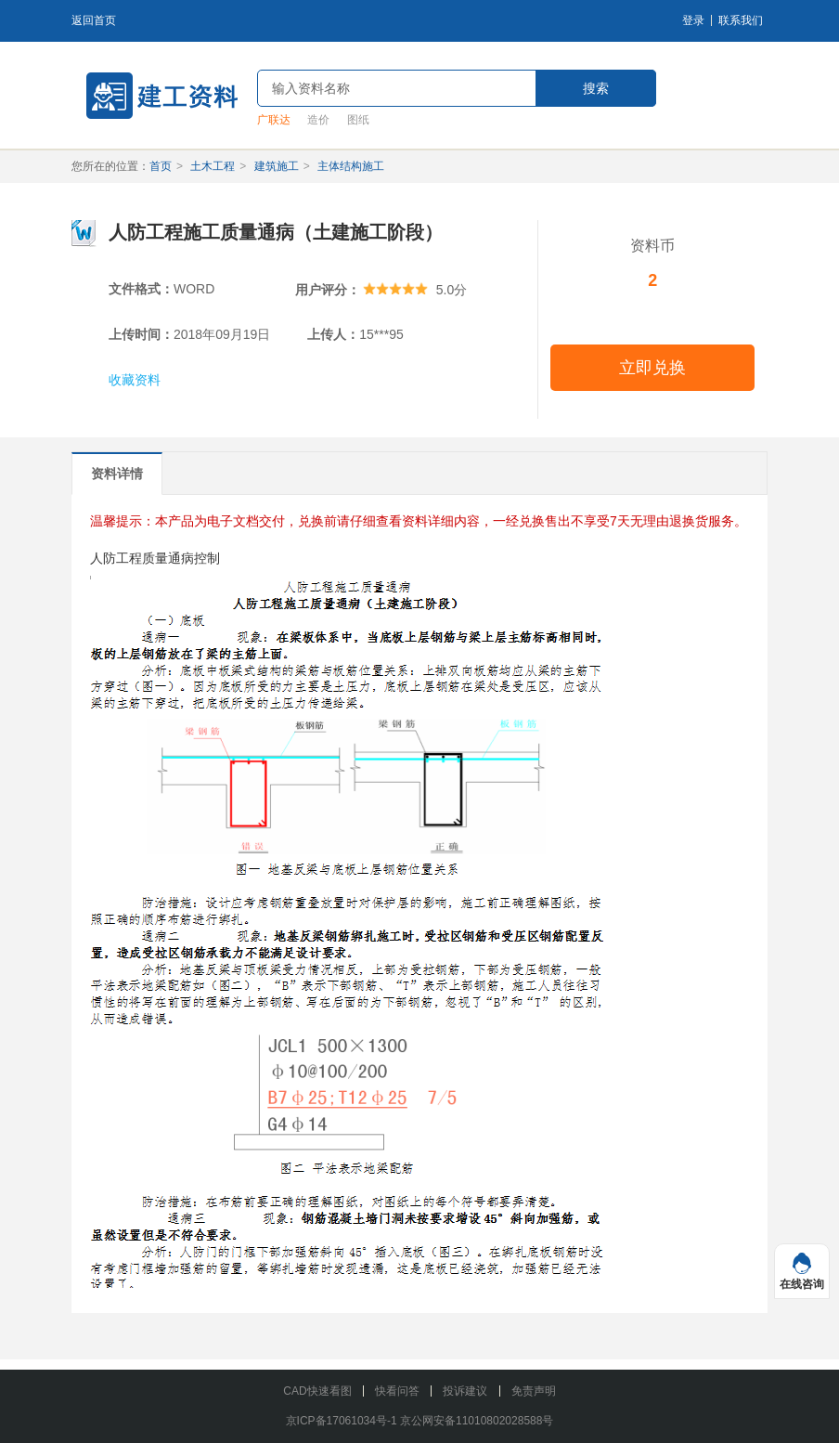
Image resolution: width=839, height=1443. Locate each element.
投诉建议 (465, 1391)
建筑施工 (276, 166)
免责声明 (533, 1391)
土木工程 (212, 166)
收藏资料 (135, 379)
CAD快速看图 (317, 1391)
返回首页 (93, 20)
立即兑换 (652, 367)
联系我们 (740, 20)
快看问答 (397, 1391)
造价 (318, 119)
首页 (160, 166)
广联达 (273, 119)
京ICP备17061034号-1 (341, 1420)
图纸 (358, 119)
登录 (693, 20)
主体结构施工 (350, 166)
